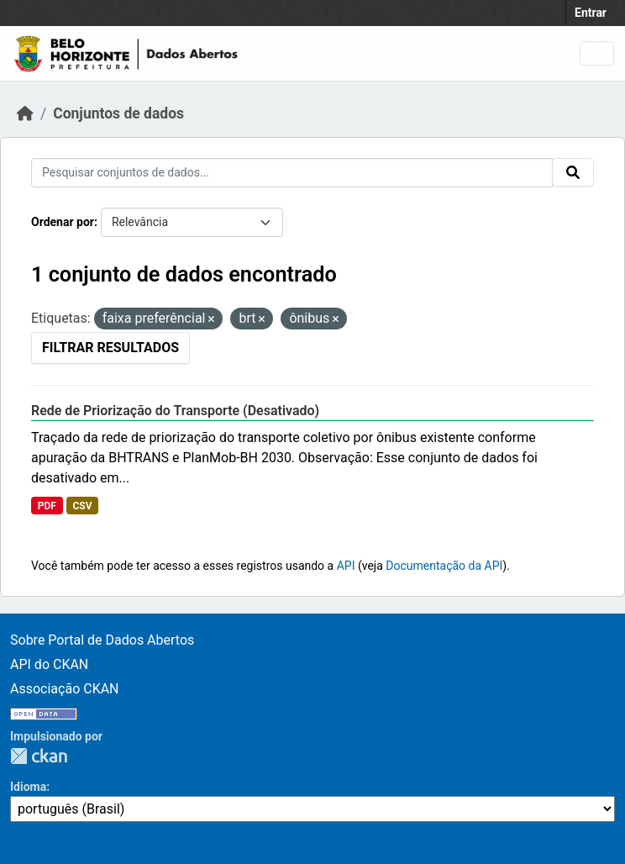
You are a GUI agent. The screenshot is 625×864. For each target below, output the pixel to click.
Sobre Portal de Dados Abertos (102, 640)
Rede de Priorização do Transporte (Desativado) (175, 411)
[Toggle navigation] (597, 53)
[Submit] (573, 172)
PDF (47, 506)
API (346, 565)
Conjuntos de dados (118, 113)
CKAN (38, 756)
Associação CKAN (64, 689)
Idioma (28, 786)
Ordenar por (62, 222)
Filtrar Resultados (110, 348)
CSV (82, 506)
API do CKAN (49, 664)
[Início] (25, 113)
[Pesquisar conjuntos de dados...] (292, 172)
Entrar (591, 12)
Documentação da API (444, 565)
